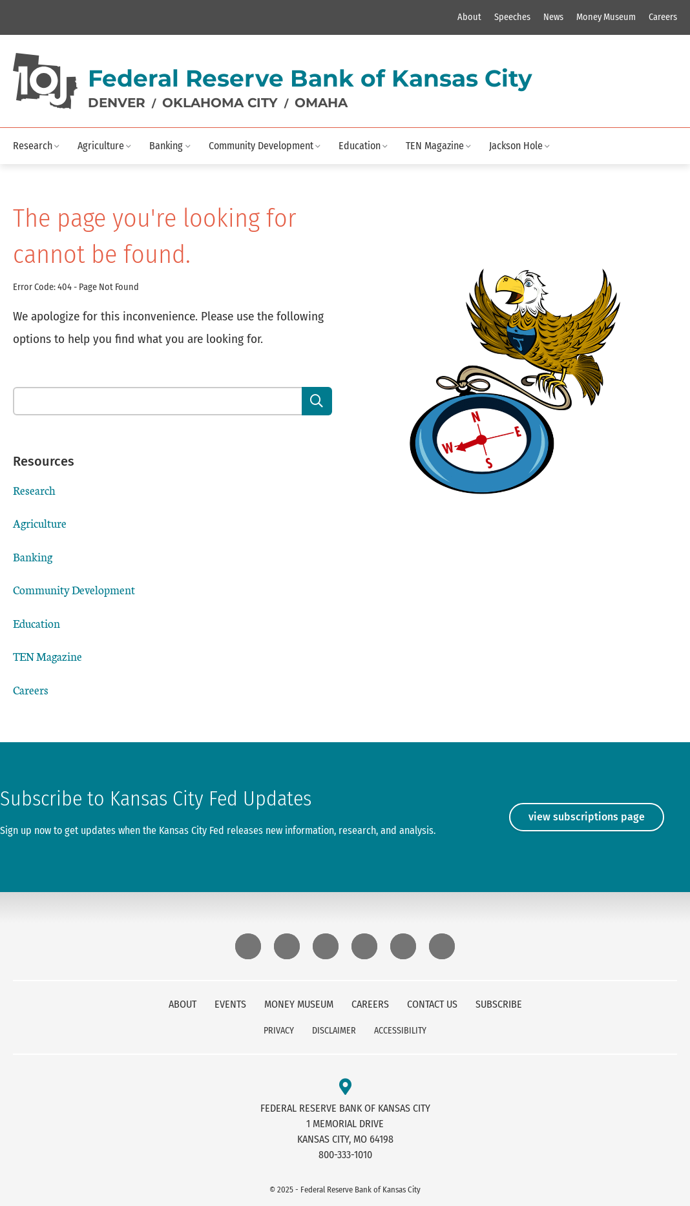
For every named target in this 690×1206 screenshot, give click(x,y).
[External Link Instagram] (287, 946)
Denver (116, 102)
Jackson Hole (516, 146)
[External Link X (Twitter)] (403, 946)
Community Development (261, 146)
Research (32, 146)
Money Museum (606, 17)
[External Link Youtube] (442, 946)
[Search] (317, 401)
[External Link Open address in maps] (345, 1087)
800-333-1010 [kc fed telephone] (345, 1155)
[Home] (45, 81)
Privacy (279, 1030)
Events (230, 1004)
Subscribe (499, 1004)
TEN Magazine (435, 146)
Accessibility (400, 1030)
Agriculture (101, 146)
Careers (663, 17)
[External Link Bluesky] (248, 946)
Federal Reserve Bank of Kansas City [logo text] (310, 78)
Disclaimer (334, 1030)
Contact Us (432, 1004)
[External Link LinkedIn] (326, 946)
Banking (166, 146)
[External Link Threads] (364, 946)
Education (360, 146)
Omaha (321, 102)
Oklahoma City (220, 102)
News (553, 17)
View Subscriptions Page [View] (586, 817)
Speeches (512, 17)
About (469, 17)
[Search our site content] (158, 401)
